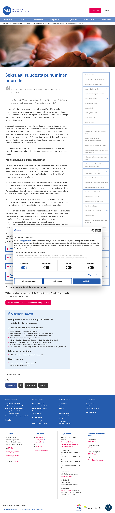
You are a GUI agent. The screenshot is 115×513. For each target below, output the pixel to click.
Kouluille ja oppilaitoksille (39, 406)
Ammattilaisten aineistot (39, 408)
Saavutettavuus (25, 509)
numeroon (66, 476)
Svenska (104, 2)
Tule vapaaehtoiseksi (92, 408)
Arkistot (61, 408)
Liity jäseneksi (90, 403)
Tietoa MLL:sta (64, 400)
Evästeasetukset (37, 509)
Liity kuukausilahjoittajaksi (70, 444)
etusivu (6, 23)
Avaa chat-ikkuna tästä (95, 460)
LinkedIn (39, 442)
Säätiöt (61, 418)
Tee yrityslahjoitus (67, 446)
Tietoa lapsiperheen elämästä (14, 406)
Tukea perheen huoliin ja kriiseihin (15, 411)
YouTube (39, 446)
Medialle (55, 2)
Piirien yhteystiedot (65, 423)
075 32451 (11, 448)
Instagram (39, 440)
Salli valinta (57, 281)
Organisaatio (63, 403)
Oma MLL (16, 461)
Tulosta (43, 385)
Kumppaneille (37, 417)
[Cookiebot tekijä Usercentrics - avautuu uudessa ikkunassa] (92, 230)
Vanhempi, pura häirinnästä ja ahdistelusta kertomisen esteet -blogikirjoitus (38, 347)
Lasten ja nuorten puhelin (20, 365)
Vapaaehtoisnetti (19, 2)
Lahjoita (95, 10)
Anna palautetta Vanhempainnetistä (16, 416)
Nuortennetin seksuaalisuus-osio (23, 363)
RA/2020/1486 (66, 490)
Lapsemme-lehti (64, 416)
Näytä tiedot (92, 275)
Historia (61, 406)
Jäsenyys (61, 411)
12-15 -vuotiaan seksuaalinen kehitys (23, 331)
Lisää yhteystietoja (12, 452)
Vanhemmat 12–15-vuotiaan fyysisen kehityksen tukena (30, 335)
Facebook (11, 385)
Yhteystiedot (65, 2)
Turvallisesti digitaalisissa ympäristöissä (25, 338)
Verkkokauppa (6, 2)
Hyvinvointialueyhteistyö (39, 423)
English (111, 2)
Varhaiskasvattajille (38, 403)
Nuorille (8, 420)
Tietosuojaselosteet (11, 509)
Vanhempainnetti (18, 23)
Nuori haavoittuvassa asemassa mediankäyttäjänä (28, 344)
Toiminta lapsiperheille (12, 413)
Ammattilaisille (37, 400)
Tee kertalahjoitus (67, 442)
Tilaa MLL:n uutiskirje (41, 450)
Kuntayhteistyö (37, 421)
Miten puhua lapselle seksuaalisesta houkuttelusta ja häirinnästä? (34, 340)
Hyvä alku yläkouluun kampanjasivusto (24, 323)
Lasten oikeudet (37, 413)
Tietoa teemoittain (38, 411)
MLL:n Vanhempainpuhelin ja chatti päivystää (26, 355)
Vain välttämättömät (28, 281)
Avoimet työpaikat (64, 413)
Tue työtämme (91, 400)
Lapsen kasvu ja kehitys (12, 403)
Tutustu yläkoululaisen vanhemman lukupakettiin (28, 302)
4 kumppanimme (25, 241)
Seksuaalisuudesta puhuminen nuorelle (67, 23)
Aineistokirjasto (45, 2)
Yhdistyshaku (32, 2)
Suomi (97, 2)
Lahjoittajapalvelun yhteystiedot (12, 457)
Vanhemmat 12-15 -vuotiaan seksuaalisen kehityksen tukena (32, 333)
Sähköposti (31, 385)
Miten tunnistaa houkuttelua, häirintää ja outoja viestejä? (31, 342)
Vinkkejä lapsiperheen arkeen (38, 23)
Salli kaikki (86, 281)
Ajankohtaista (91, 412)
